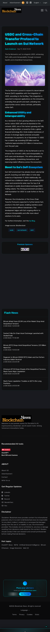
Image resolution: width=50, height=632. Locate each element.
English (36, 3)
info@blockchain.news (28, 590)
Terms (14, 614)
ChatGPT (5, 453)
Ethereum (5, 548)
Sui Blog (32, 221)
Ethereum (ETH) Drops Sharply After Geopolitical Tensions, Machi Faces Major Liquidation (24, 370)
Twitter (6, 496)
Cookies (30, 614)
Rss (4, 506)
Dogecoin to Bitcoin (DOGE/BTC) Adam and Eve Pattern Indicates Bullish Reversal (23, 358)
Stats (37, 614)
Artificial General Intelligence (29, 545)
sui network (22, 230)
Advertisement (15, 3)
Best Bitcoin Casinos (10, 455)
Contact (5, 477)
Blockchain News (21, 606)
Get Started (25, 594)
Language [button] (24, 610)
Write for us (6, 480)
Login (45, 3)
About (5, 3)
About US (5, 470)
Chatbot (6, 449)
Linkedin (6, 492)
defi (32, 230)
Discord (6, 499)
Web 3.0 (26, 548)
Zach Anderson (10, 49)
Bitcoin (43, 545)
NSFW (16, 545)
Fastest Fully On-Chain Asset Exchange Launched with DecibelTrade (23, 334)
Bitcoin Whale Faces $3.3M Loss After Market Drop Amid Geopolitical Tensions (23, 322)
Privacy (21, 614)
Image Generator (16, 548)
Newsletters (7, 502)
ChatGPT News (7, 545)
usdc (11, 230)
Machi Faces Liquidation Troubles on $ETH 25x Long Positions (22, 382)
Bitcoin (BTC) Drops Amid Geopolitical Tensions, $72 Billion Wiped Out (24, 346)
